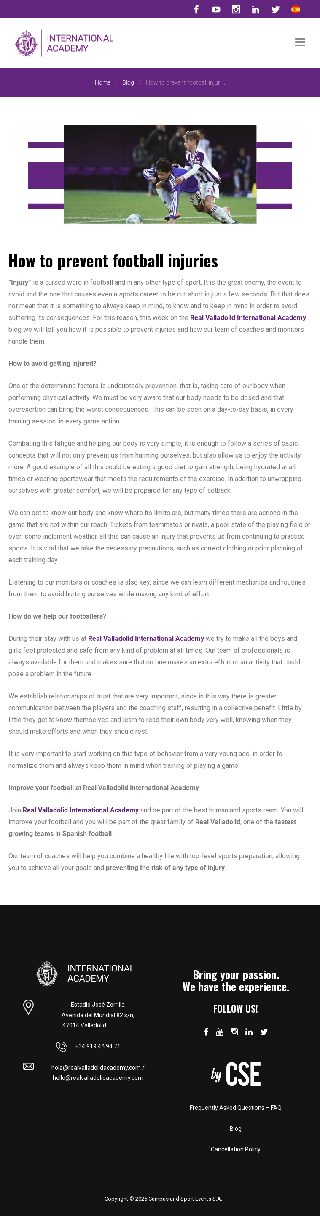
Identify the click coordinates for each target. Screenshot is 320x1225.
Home (102, 82)
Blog (128, 82)
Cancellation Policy (236, 1149)
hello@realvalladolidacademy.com (98, 1077)
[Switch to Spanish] (295, 9)
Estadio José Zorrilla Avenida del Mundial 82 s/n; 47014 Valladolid (98, 1014)
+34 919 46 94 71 (88, 1046)
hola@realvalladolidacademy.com (96, 1067)
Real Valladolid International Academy (248, 318)
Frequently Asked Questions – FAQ (236, 1107)
